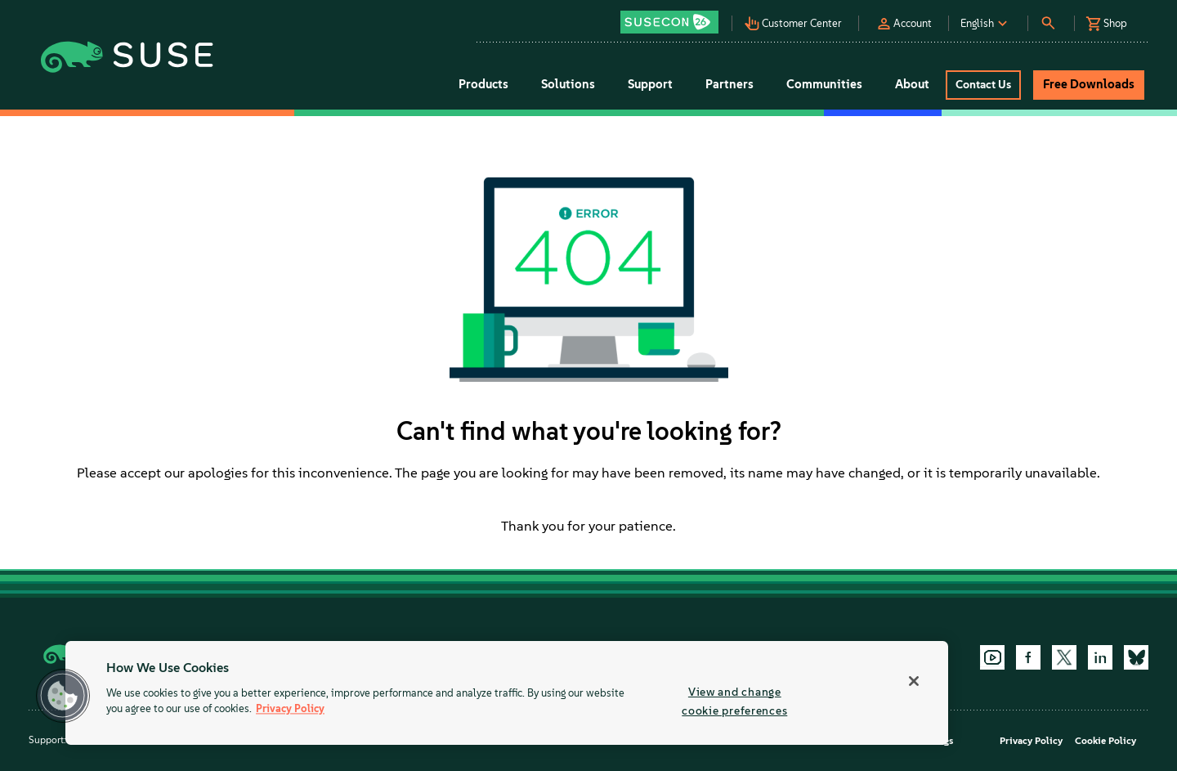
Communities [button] (824, 84)
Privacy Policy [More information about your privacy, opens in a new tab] (290, 709)
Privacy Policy (1031, 740)
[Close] (914, 681)
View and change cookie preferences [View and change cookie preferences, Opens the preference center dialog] (734, 701)
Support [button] (650, 84)
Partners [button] (729, 84)
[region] (506, 693)
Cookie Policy (1105, 740)
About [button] (912, 84)
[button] (673, 17)
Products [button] (483, 84)
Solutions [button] (568, 84)
